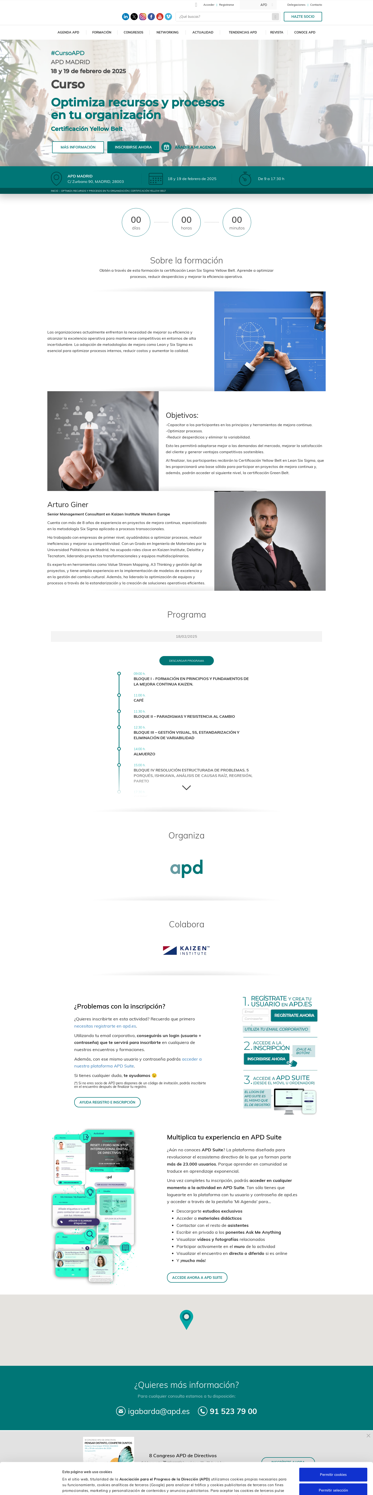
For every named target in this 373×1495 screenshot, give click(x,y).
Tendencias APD (243, 32)
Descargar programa (186, 660)
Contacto (316, 4)
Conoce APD (304, 32)
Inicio (54, 190)
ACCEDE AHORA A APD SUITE (197, 1278)
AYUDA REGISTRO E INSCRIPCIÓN (107, 1102)
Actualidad (202, 32)
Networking (168, 32)
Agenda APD (68, 32)
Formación (101, 32)
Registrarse (226, 4)
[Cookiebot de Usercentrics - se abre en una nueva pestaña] (31, 1485)
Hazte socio (302, 16)
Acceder (208, 4)
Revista (276, 32)
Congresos (133, 32)
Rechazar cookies (333, 1473)
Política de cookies (251, 1470)
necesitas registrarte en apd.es (105, 1026)
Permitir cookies (333, 1442)
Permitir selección (333, 1458)
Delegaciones (296, 4)
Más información (78, 147)
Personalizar (252, 1485)
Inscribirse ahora (133, 147)
